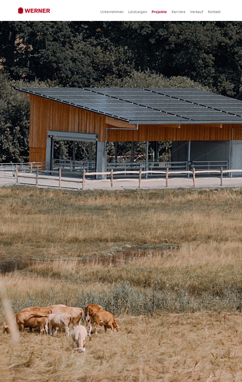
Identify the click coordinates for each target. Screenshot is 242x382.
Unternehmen (112, 12)
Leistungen (137, 12)
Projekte (159, 12)
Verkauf (196, 12)
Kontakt (214, 12)
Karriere (179, 12)
